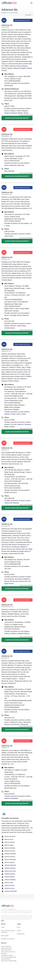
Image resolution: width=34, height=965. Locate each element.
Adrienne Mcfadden (8, 880)
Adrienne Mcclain (7, 888)
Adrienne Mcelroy (8, 885)
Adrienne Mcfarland (8, 854)
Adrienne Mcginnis (8, 874)
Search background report (17, 118)
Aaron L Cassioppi (10, 315)
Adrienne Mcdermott (8, 865)
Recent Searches (6, 946)
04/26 (9, 950)
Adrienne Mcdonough (9, 891)
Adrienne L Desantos (24, 424)
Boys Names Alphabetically (8, 960)
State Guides (4, 935)
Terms (18, 927)
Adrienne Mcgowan (8, 868)
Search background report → (23, 20)
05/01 (2, 948)
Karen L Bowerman (10, 165)
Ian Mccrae (15, 547)
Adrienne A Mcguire (20, 68)
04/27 (6, 950)
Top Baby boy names (7, 955)
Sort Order (28, 15)
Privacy (19, 930)
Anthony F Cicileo (15, 367)
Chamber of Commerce (7, 939)
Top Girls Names (5, 959)
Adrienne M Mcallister (11, 798)
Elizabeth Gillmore (13, 614)
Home (2, 927)
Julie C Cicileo (26, 367)
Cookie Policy (21, 934)
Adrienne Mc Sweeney (11, 503)
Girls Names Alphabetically (8, 957)
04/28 (2, 950)
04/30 (6, 948)
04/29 (9, 948)
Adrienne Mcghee (8, 877)
